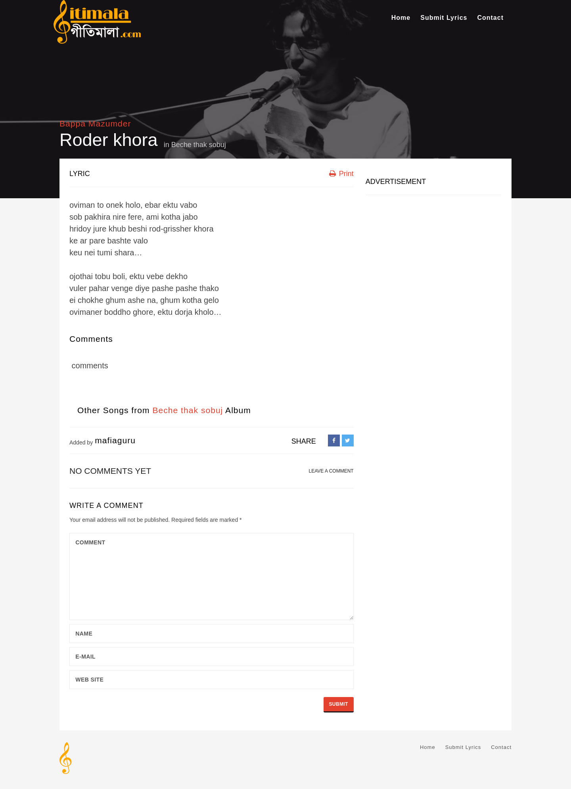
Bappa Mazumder (95, 123)
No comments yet (110, 470)
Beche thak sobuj (198, 145)
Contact (490, 17)
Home (400, 17)
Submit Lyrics (443, 17)
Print (341, 174)
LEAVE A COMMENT (331, 471)
